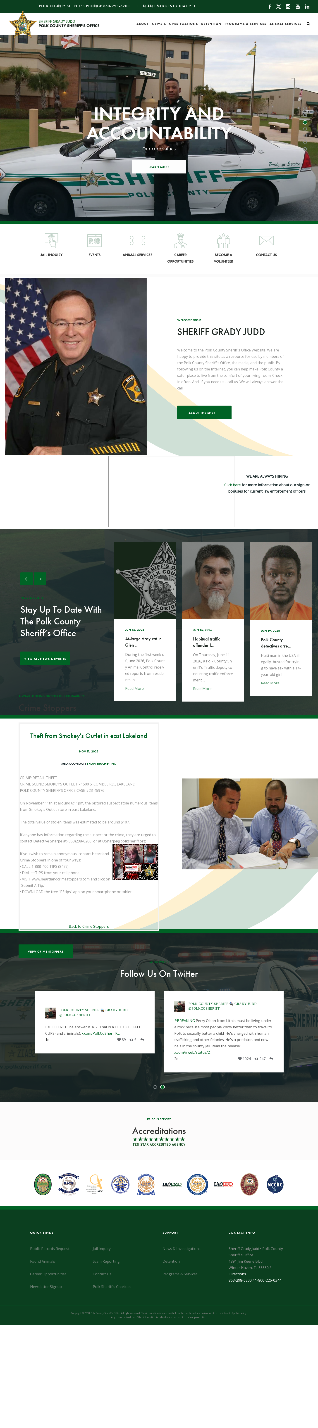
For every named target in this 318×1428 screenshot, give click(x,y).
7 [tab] (305, 149)
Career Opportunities (180, 248)
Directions (237, 1273)
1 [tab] (305, 109)
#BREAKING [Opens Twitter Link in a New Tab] (184, 1020)
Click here (232, 484)
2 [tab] (305, 115)
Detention (211, 24)
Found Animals (42, 1261)
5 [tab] (305, 136)
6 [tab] (305, 142)
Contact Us (266, 245)
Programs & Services (245, 24)
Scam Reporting (106, 1261)
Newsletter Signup (46, 1286)
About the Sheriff (204, 413)
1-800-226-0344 (268, 1280)
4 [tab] (305, 129)
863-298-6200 (116, 6)
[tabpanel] (159, 128)
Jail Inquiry (51, 245)
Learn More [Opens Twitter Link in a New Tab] (159, 167)
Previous (26, 578)
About (142, 24)
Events (94, 245)
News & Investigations (175, 24)
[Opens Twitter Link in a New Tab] (151, 621)
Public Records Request (49, 1248)
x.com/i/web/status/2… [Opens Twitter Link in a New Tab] (193, 1052)
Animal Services (285, 24)
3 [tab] (305, 122)
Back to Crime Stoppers (89, 926)
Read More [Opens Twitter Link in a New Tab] (140, 688)
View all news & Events (45, 659)
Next (40, 578)
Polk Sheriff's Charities (112, 1286)
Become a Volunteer (223, 248)
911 (192, 6)
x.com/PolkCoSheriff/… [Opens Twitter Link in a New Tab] (101, 1033)
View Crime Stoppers (46, 951)
